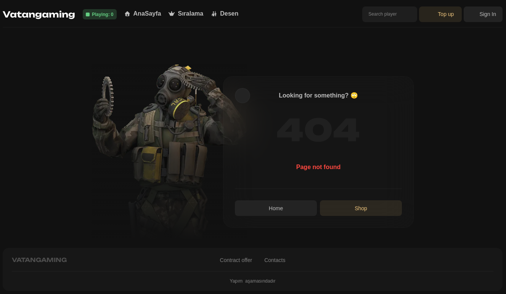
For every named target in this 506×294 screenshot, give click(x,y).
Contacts (274, 260)
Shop (361, 208)
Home (276, 208)
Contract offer (236, 260)
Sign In (483, 14)
